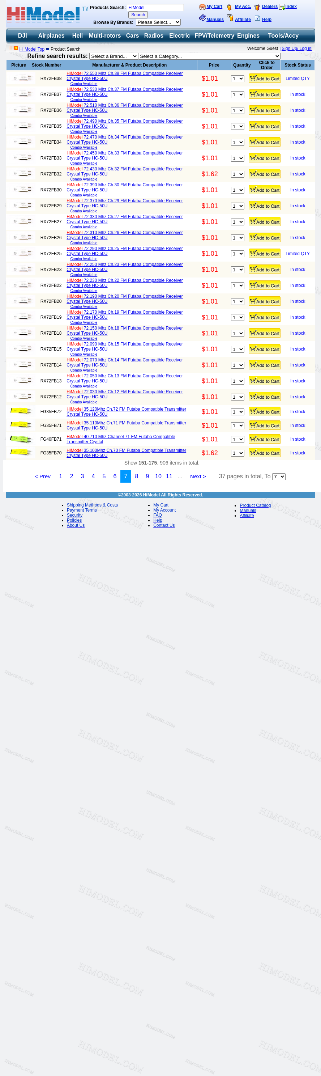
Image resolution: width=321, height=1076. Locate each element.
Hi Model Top (31, 49)
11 (169, 476)
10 (158, 476)
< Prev (43, 476)
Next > (198, 476)
